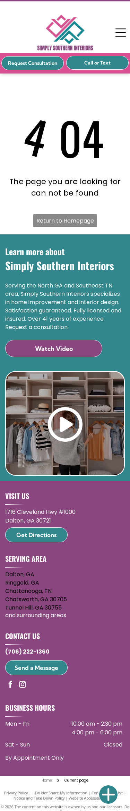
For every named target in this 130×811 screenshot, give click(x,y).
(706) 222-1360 (27, 652)
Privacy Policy (16, 792)
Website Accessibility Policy (92, 798)
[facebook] (10, 685)
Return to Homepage (65, 221)
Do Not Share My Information (61, 792)
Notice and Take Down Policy (39, 798)
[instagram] (22, 685)
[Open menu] (120, 32)
